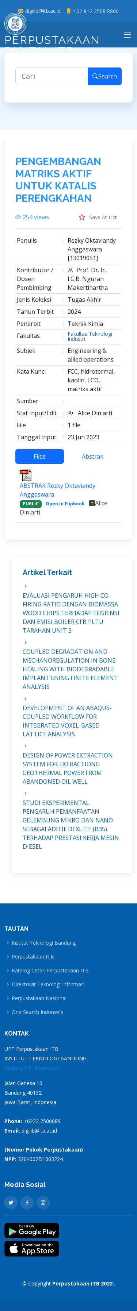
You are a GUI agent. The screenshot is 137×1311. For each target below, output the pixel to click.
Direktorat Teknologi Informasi (48, 984)
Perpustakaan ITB (33, 956)
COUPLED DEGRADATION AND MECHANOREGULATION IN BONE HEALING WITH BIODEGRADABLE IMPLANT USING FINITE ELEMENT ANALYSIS (70, 669)
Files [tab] (40, 457)
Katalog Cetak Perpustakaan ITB (50, 970)
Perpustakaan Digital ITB (52, 36)
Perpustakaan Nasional (39, 998)
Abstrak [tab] (92, 457)
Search (104, 77)
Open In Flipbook (65, 504)
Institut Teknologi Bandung (44, 942)
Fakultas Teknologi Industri (90, 337)
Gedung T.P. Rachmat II (32, 1067)
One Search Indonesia (38, 1012)
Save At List (98, 217)
